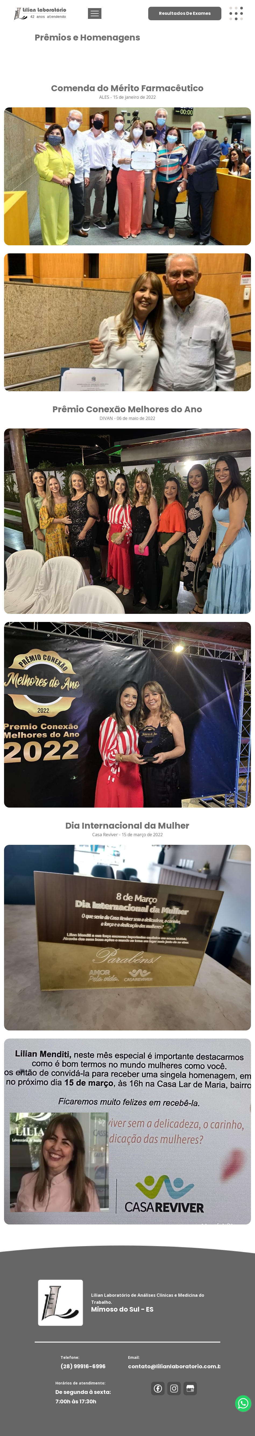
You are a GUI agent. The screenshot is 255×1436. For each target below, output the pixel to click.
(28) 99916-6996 (83, 1366)
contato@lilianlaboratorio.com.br (176, 1366)
